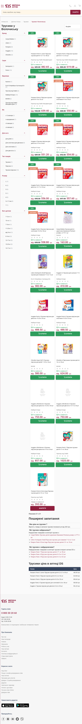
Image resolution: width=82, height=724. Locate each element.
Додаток (3, 683)
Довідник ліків (5, 692)
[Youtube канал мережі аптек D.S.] (13, 719)
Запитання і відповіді (7, 685)
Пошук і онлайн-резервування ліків (12, 673)
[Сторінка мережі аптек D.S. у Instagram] (8, 719)
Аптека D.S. (4, 21)
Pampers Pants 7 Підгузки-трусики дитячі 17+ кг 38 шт (48, 552)
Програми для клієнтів (8, 678)
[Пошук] (75, 12)
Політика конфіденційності (9, 653)
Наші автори (5, 649)
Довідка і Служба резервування (11, 680)
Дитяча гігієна (15, 21)
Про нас (3, 637)
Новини (3, 641)
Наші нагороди (5, 639)
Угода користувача (7, 656)
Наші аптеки (5, 675)
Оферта (3, 658)
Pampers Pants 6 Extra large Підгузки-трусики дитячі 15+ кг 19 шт (51, 542)
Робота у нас (5, 646)
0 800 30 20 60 (9, 613)
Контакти (4, 651)
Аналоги (42, 508)
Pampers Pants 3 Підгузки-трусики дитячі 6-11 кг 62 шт (48, 557)
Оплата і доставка (6, 687)
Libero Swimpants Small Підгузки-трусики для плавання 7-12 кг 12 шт (53, 540)
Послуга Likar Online (7, 690)
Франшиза (4, 644)
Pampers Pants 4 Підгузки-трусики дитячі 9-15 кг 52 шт (48, 554)
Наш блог (4, 671)
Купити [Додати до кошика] (42, 71)
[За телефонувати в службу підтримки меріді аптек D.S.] (70, 6)
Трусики (26, 21)
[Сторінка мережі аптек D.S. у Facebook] (3, 719)
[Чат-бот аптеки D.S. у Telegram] (17, 719)
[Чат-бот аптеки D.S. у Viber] (22, 719)
